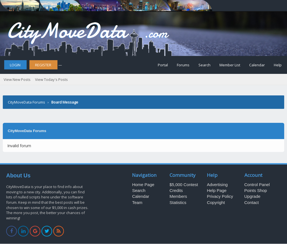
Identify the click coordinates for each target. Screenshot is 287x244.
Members (178, 196)
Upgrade (252, 196)
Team (137, 202)
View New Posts (17, 79)
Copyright (216, 202)
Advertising (217, 184)
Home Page (143, 184)
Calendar (257, 64)
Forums (183, 64)
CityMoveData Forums (26, 102)
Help (278, 64)
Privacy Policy (220, 196)
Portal (163, 64)
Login (15, 64)
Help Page (216, 190)
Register (43, 64)
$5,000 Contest (184, 184)
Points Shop (255, 190)
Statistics (178, 202)
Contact (251, 202)
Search (204, 64)
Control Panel (257, 184)
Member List (229, 64)
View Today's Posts (51, 79)
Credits (176, 190)
